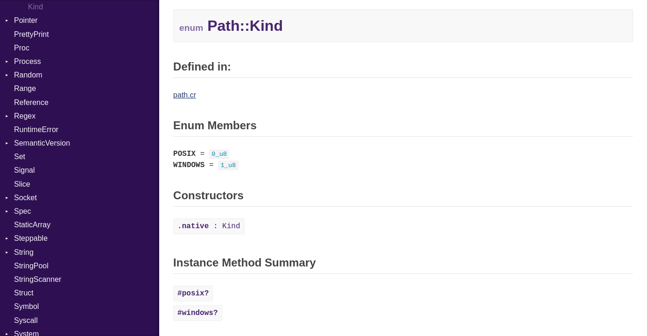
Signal (24, 170)
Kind (35, 7)
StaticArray (32, 225)
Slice (22, 184)
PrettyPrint (31, 34)
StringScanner (37, 279)
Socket (25, 198)
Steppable (31, 238)
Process (27, 61)
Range (25, 88)
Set (19, 157)
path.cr (184, 95)
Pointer (26, 20)
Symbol (26, 306)
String (24, 252)
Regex (24, 116)
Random (28, 75)
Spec (22, 211)
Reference (31, 102)
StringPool (31, 266)
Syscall (26, 320)
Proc (21, 48)
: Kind (208, 226)
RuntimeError (36, 129)
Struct (24, 293)
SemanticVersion (42, 143)
